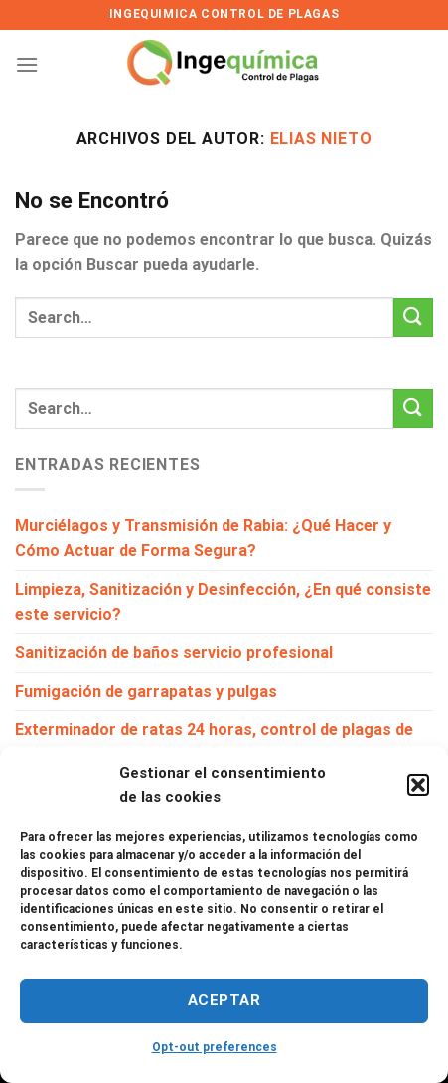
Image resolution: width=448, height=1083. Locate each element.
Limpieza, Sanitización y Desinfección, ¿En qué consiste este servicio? (223, 602)
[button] (418, 785)
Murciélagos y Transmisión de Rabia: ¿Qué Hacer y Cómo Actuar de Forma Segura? (203, 538)
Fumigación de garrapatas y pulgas (146, 691)
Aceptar (224, 1000)
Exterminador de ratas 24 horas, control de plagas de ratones (214, 742)
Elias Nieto (321, 138)
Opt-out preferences (214, 1047)
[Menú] (27, 64)
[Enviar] (413, 317)
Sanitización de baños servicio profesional (174, 652)
